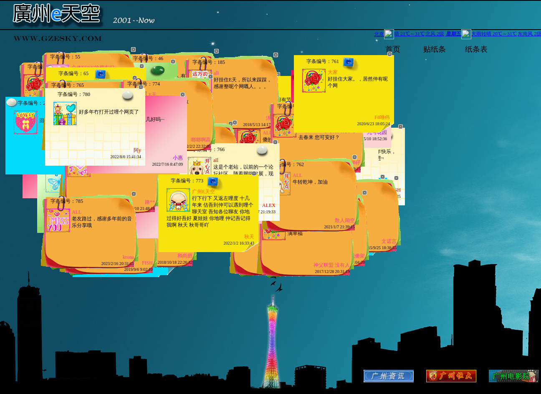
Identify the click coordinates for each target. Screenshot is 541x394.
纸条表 (476, 48)
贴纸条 (434, 48)
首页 (392, 48)
